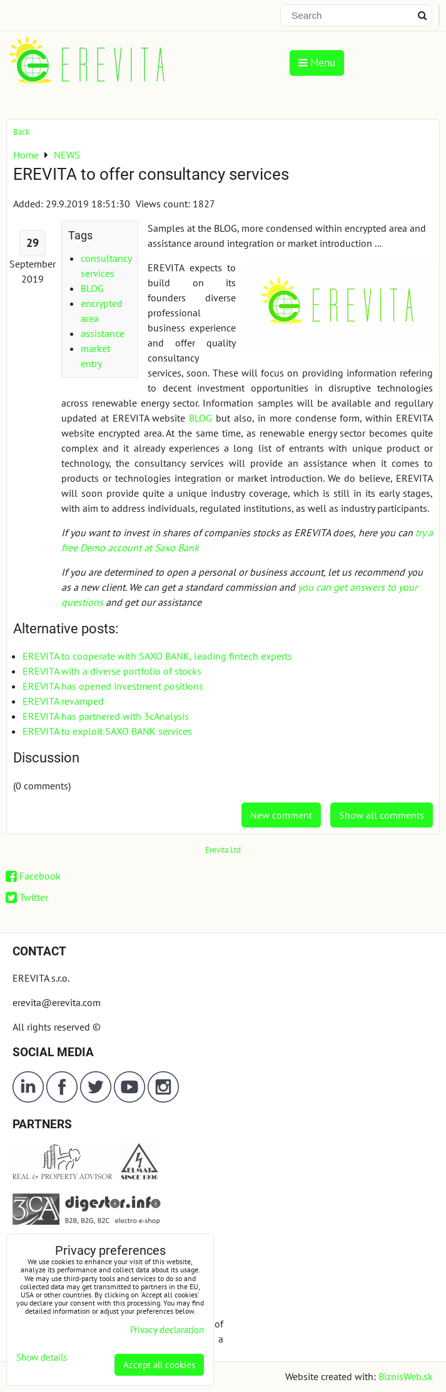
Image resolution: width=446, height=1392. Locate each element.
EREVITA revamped (63, 701)
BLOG (92, 288)
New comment (281, 815)
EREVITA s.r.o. (41, 978)
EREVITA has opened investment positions (113, 686)
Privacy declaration (167, 1330)
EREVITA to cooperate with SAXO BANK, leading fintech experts (157, 656)
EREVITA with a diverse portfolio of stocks (112, 671)
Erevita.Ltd (223, 849)
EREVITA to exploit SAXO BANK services (107, 731)
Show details (41, 1358)
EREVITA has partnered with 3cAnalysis (106, 716)
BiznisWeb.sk (405, 1376)
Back (21, 132)
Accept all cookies (159, 1365)
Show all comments (381, 815)
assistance (102, 333)
